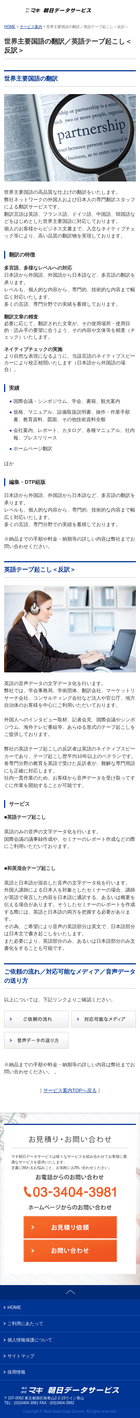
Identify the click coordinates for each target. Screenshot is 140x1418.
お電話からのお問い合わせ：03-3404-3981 (111, 11)
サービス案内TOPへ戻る (70, 1090)
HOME (9, 27)
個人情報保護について (29, 1340)
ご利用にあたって (25, 1323)
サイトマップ (20, 1356)
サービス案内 (31, 27)
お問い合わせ (128, 11)
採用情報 (16, 1372)
